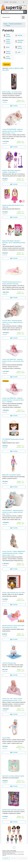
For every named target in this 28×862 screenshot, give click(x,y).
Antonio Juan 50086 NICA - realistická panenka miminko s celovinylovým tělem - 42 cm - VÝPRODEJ (13, 400)
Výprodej (6, 64)
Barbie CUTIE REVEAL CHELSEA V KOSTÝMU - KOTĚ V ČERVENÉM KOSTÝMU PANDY (13, 242)
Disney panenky (6, 35)
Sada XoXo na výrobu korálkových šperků (13, 776)
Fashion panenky (6, 52)
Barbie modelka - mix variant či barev (12, 92)
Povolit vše (6, 858)
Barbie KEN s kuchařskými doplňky (11, 475)
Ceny (19, 68)
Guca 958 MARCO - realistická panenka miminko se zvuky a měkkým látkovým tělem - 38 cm (12, 512)
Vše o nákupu (13, 2)
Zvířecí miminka (7, 57)
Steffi (17, 52)
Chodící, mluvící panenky (6, 41)
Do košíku (14, 105)
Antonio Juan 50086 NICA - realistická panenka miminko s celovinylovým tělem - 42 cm (13, 361)
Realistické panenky (19, 41)
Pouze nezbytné (14, 858)
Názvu (4, 70)
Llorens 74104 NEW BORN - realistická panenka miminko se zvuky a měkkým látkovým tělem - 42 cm (12, 131)
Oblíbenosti (12, 68)
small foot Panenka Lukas (9, 663)
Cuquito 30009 (6, 738)
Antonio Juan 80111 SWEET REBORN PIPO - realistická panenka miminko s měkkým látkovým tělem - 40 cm (14, 553)
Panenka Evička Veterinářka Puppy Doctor (13, 810)
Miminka (18, 35)
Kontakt (6, 2)
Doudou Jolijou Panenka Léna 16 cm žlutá (13, 592)
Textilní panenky (18, 47)
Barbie (6, 47)
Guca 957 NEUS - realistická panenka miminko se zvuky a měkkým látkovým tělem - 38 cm (12, 322)
